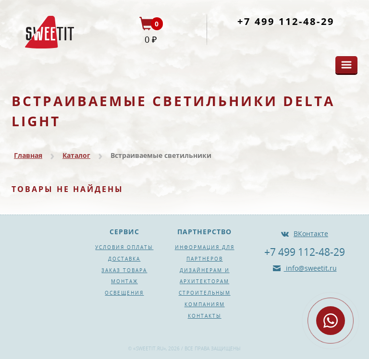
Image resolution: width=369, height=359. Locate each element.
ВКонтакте (311, 233)
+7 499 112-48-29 (285, 21)
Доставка (124, 258)
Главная (28, 155)
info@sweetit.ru (310, 268)
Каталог (76, 155)
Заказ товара (124, 270)
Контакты (204, 315)
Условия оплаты (124, 247)
